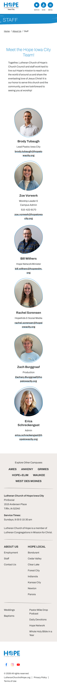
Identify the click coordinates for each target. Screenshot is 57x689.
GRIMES (43, 469)
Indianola (33, 576)
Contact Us (10, 564)
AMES (13, 469)
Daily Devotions (38, 619)
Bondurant (33, 552)
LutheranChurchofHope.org (17, 677)
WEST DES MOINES (28, 481)
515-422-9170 (28, 209)
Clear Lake (33, 564)
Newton (32, 588)
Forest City (34, 570)
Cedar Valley (34, 558)
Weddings (9, 610)
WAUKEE (39, 475)
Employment (11, 552)
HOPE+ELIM (20, 475)
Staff (6, 558)
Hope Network (37, 625)
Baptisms (9, 616)
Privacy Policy (40, 677)
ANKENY (27, 469)
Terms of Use (10, 681)
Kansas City (34, 582)
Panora (32, 594)
